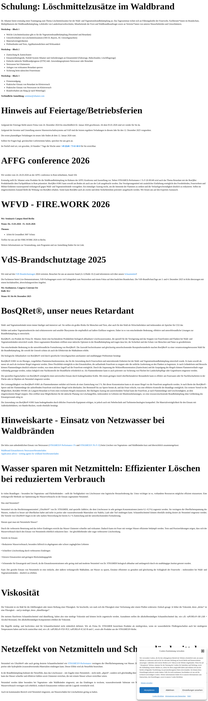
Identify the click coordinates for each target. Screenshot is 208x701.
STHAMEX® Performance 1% (62, 445)
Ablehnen (170, 690)
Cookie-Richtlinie (158, 696)
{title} (189, 696)
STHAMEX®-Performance (79, 663)
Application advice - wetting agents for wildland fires (24, 454)
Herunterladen (40, 450)
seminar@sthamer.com (34, 96)
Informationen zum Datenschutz (175, 696)
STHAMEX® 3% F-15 (90, 445)
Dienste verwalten (146, 683)
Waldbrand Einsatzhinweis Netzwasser (17, 450)
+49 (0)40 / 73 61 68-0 (70, 146)
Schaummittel (130, 274)
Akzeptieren (149, 690)
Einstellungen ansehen (192, 690)
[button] (202, 651)
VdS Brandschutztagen (25, 274)
